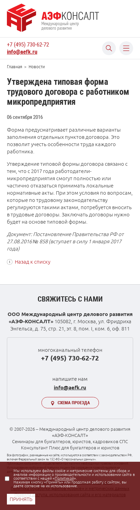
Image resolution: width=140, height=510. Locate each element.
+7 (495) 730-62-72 (28, 44)
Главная (14, 66)
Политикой (64, 478)
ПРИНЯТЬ (21, 499)
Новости (37, 66)
